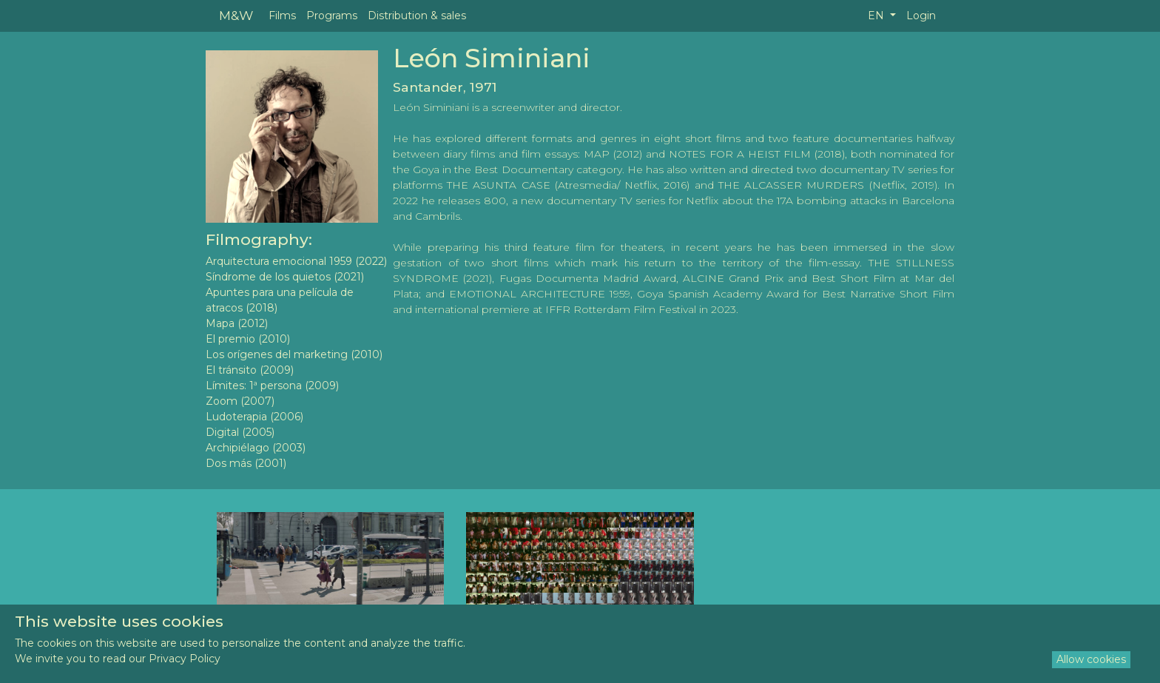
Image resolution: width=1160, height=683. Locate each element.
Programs (331, 15)
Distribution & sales (417, 15)
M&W (236, 15)
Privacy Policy (184, 658)
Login (921, 15)
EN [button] (877, 15)
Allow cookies (1091, 659)
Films (282, 15)
